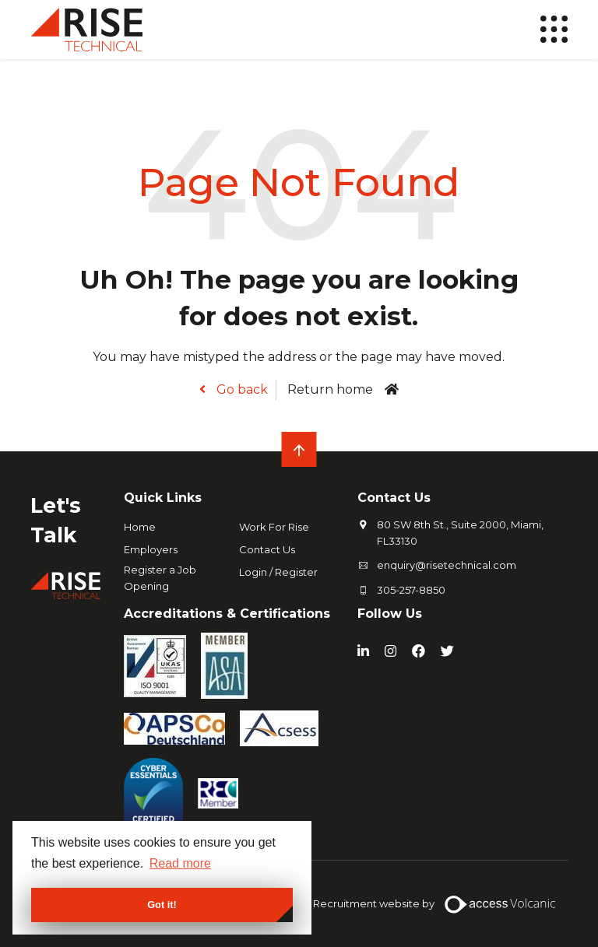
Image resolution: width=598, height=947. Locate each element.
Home (140, 527)
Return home (330, 389)
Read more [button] (180, 863)
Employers (151, 549)
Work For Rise (274, 527)
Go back (240, 389)
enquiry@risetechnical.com (446, 565)
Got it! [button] (162, 904)
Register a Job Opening (160, 577)
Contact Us (267, 549)
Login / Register (278, 572)
